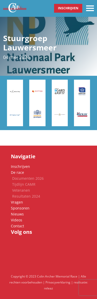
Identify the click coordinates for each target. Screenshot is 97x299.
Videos (16, 220)
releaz (48, 288)
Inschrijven (68, 8)
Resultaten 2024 (26, 196)
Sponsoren (20, 208)
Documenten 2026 (28, 178)
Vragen (17, 202)
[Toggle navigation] (90, 8)
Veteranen (21, 190)
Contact (17, 225)
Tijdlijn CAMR (23, 184)
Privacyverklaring (58, 282)
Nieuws (17, 214)
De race (17, 172)
